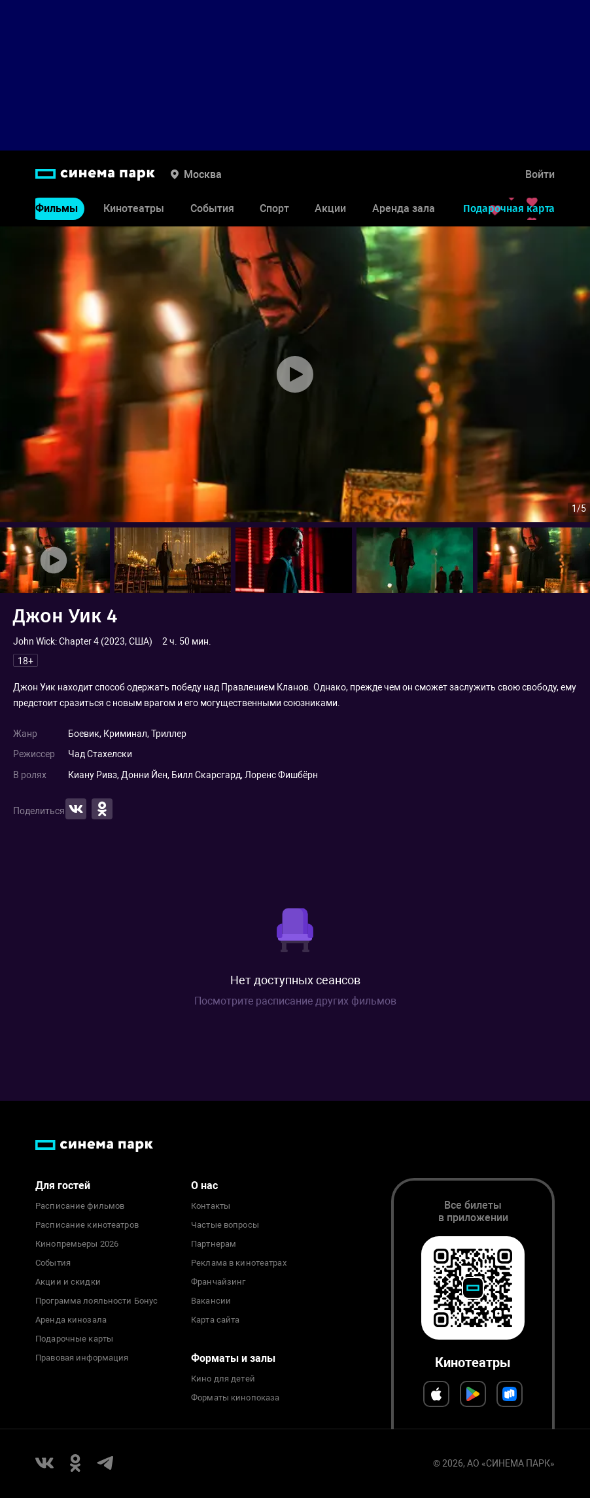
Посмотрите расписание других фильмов (295, 1001)
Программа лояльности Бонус (96, 1301)
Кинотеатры (133, 208)
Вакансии (211, 1301)
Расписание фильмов (79, 1206)
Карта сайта (215, 1320)
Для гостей (62, 1185)
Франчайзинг (218, 1282)
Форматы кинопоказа (235, 1397)
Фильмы (56, 208)
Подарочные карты (74, 1339)
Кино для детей (223, 1378)
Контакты (210, 1206)
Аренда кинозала (71, 1320)
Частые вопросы (225, 1225)
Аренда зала (403, 208)
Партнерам (213, 1244)
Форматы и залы (233, 1358)
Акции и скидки (68, 1282)
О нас (204, 1185)
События (212, 208)
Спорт (274, 208)
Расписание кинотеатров (87, 1225)
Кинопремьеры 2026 (76, 1244)
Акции (330, 208)
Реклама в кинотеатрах (238, 1263)
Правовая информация (81, 1358)
